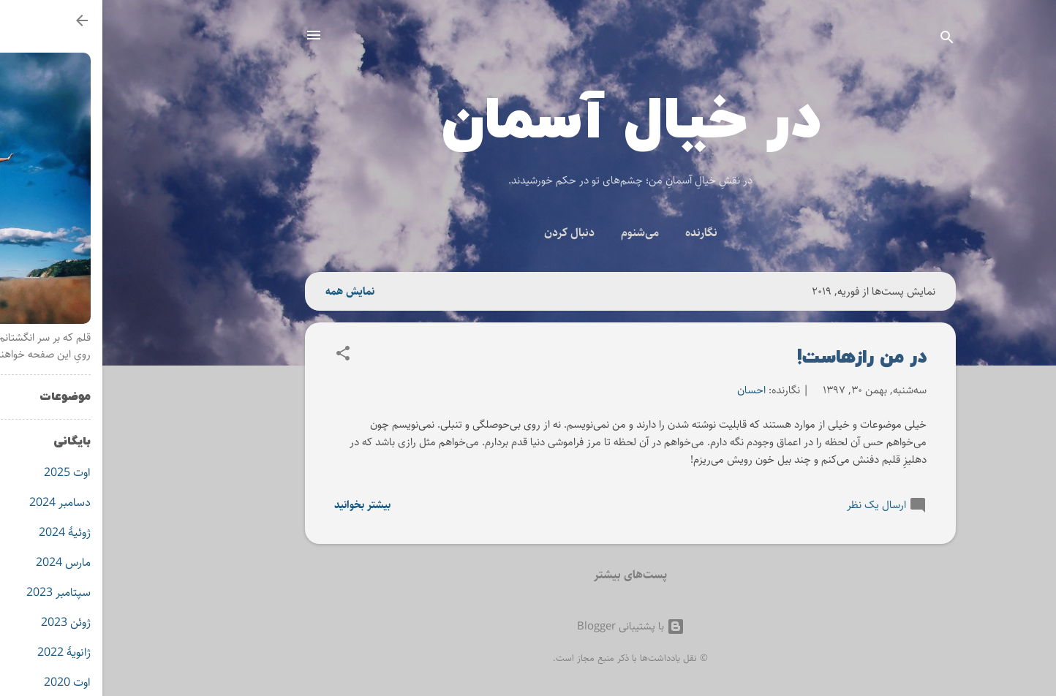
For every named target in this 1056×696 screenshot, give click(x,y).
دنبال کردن (467, 233)
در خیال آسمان (528, 121)
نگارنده (599, 233)
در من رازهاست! (759, 357)
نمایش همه (247, 291)
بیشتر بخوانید (260, 504)
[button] (240, 356)
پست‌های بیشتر (528, 575)
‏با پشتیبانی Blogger (528, 626)
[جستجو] (844, 40)
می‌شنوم (537, 233)
